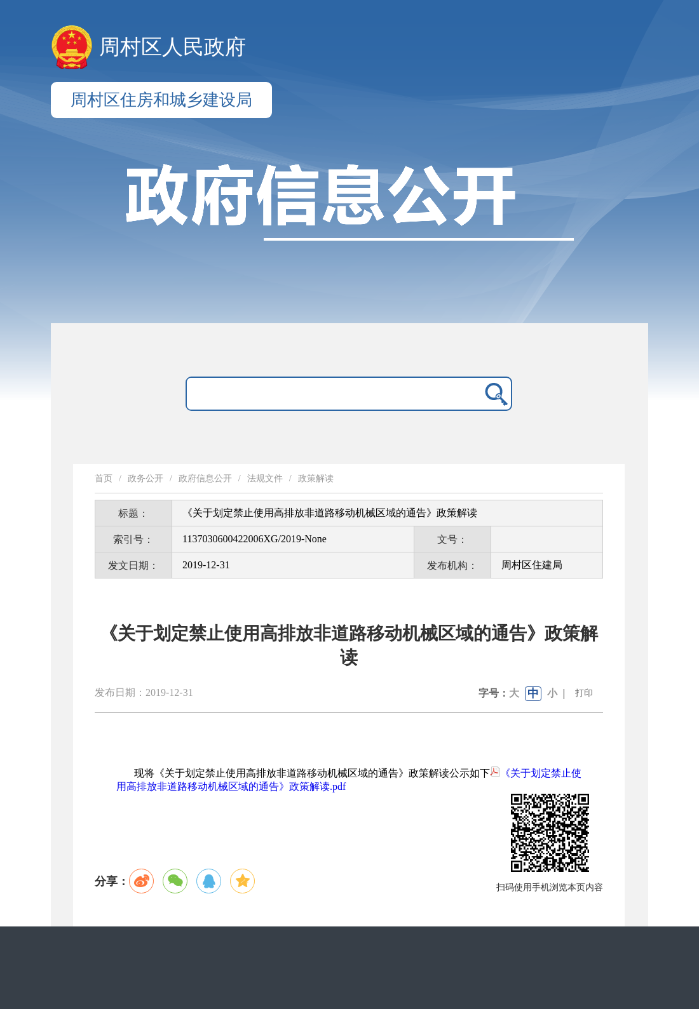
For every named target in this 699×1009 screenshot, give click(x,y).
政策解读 (316, 478)
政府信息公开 (205, 478)
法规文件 (265, 478)
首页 (103, 478)
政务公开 (145, 478)
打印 (584, 693)
